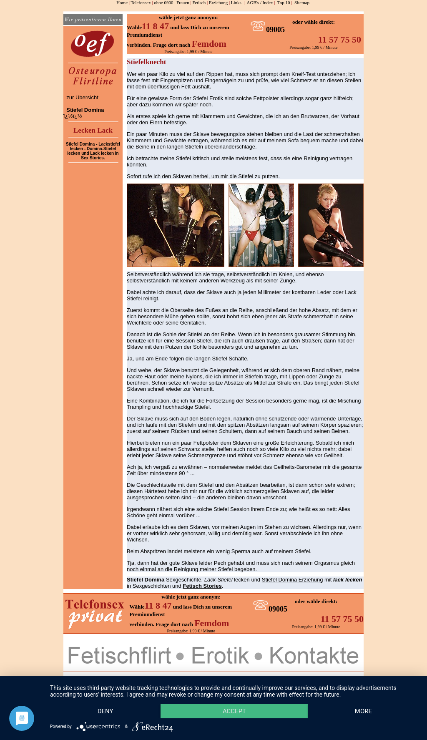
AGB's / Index (260, 2)
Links (236, 2)
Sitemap (301, 2)
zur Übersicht (82, 97)
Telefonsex (141, 2)
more (363, 711)
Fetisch (199, 2)
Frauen (182, 2)
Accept (234, 711)
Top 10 (283, 2)
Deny (105, 711)
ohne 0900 (163, 2)
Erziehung (218, 2)
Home (122, 2)
